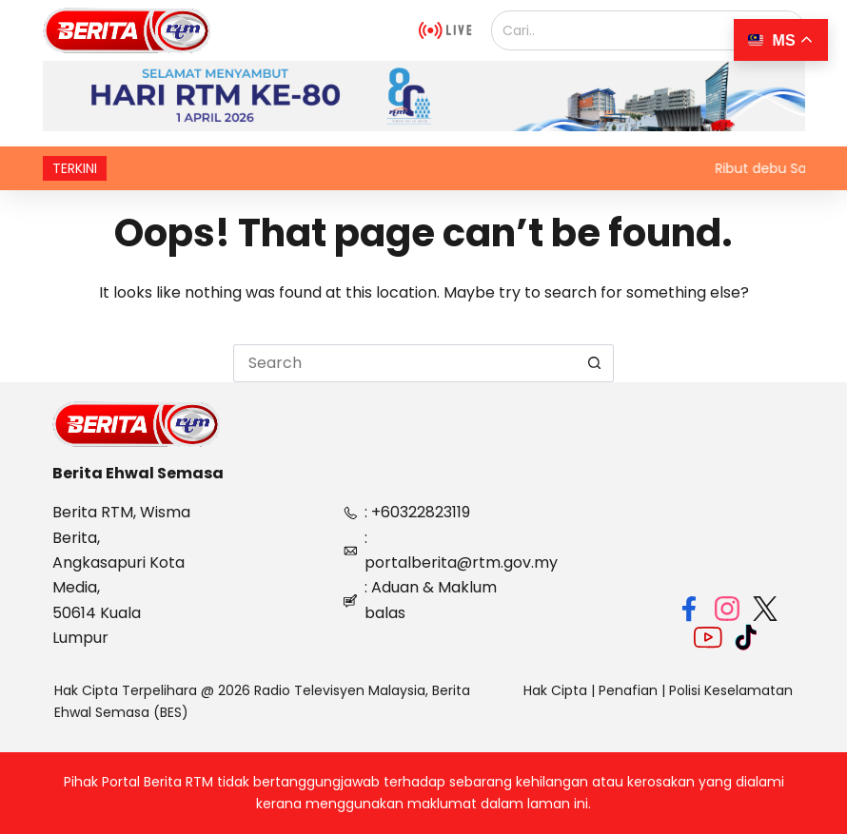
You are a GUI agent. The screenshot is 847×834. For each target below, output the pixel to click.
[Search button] (595, 363)
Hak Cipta (555, 690)
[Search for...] (404, 363)
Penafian (628, 690)
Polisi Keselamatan (731, 690)
